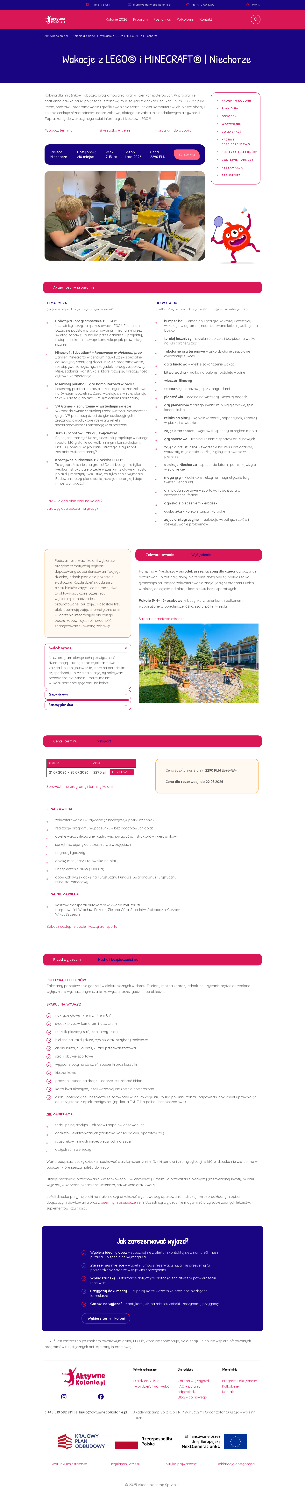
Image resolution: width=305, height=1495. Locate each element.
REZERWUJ (122, 772)
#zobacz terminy (58, 130)
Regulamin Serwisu (125, 1464)
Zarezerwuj (187, 155)
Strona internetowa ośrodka (162, 619)
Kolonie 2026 (116, 19)
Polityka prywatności (180, 1464)
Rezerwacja (232, 167)
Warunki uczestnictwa (69, 1464)
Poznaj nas (162, 19)
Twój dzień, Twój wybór (152, 1386)
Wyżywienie (231, 124)
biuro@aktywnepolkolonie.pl (152, 4)
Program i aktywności (239, 1381)
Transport (231, 175)
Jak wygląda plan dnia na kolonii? (74, 501)
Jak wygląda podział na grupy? (72, 509)
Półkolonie (185, 19)
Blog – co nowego (192, 1397)
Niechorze (58, 157)
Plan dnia (230, 108)
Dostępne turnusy (238, 160)
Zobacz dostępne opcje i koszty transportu (81, 927)
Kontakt (205, 19)
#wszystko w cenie (115, 130)
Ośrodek (229, 116)
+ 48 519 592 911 (102, 4)
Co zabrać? (231, 132)
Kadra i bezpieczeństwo (236, 142)
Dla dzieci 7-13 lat (147, 1381)
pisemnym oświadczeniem (122, 1203)
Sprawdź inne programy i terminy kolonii (79, 787)
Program (140, 19)
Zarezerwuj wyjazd (193, 1381)
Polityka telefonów (239, 152)
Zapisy (256, 4)
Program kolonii (236, 100)
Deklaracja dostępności (235, 1464)
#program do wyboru (173, 130)
